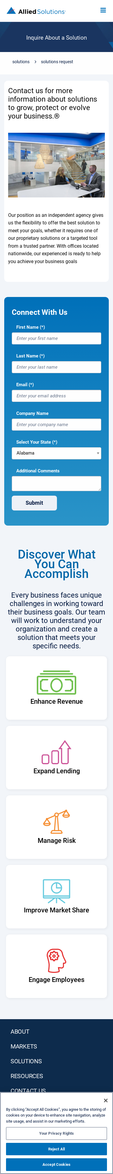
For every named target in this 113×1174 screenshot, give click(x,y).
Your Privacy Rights (56, 1133)
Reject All (56, 1149)
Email (21, 384)
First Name (27, 327)
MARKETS (24, 1046)
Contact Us (28, 1090)
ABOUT (20, 1031)
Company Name (32, 413)
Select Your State (33, 442)
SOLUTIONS (26, 1061)
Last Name (27, 356)
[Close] (105, 1100)
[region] (56, 1133)
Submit (34, 503)
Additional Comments (38, 471)
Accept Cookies (56, 1164)
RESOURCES (27, 1076)
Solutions (21, 61)
